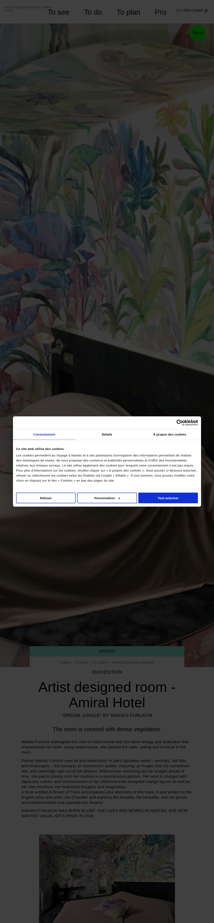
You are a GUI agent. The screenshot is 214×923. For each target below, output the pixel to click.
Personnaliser (107, 498)
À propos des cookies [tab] (169, 434)
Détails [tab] (107, 434)
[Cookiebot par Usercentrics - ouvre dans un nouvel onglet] (179, 423)
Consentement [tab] (44, 434)
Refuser (46, 498)
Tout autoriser (168, 498)
